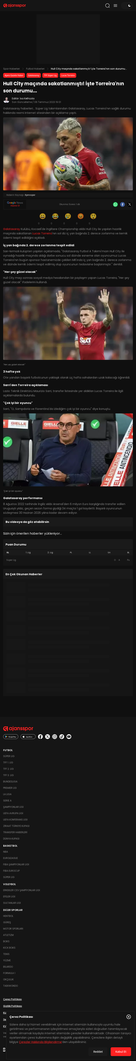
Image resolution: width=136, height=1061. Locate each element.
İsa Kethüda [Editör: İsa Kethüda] (27, 98)
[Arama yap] (107, 5)
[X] (129, 204)
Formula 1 (9, 973)
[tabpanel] (68, 560)
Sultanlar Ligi (12, 903)
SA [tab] (109, 552)
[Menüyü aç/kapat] (115, 5)
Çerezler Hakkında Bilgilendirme (40, 1042)
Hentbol (8, 916)
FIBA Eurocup (11, 870)
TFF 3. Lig (8, 775)
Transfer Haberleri (15, 832)
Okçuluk (8, 979)
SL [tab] (8, 552)
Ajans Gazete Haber (14, 75)
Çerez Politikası (12, 999)
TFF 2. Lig (8, 769)
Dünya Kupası (11, 838)
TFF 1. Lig (8, 762)
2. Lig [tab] (50, 552)
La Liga (7, 794)
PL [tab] (71, 552)
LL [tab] (90, 552)
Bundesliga (10, 781)
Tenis (6, 954)
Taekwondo (10, 985)
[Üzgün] (68, 218)
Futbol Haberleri (35, 68)
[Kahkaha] (55, 218)
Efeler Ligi (9, 896)
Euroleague (10, 858)
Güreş (7, 922)
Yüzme (7, 960)
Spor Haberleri (11, 68)
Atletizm (8, 935)
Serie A (7, 800)
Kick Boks (9, 947)
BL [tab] (128, 552)
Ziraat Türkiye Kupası (16, 826)
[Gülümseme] (43, 218)
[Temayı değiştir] (127, 5)
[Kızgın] (81, 218)
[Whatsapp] (115, 204)
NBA (5, 851)
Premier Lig (10, 788)
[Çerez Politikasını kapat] (128, 1016)
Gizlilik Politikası (12, 1006)
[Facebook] (122, 204)
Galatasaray (33, 75)
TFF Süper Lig (50, 75)
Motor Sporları (13, 928)
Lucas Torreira (68, 75)
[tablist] (68, 552)
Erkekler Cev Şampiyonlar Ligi (21, 890)
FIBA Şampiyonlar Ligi (16, 864)
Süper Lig (8, 756)
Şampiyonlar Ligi (13, 807)
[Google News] (15, 204)
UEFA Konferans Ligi (15, 819)
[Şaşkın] (93, 218)
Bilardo (8, 966)
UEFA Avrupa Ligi (13, 813)
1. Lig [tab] (28, 552)
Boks (6, 941)
